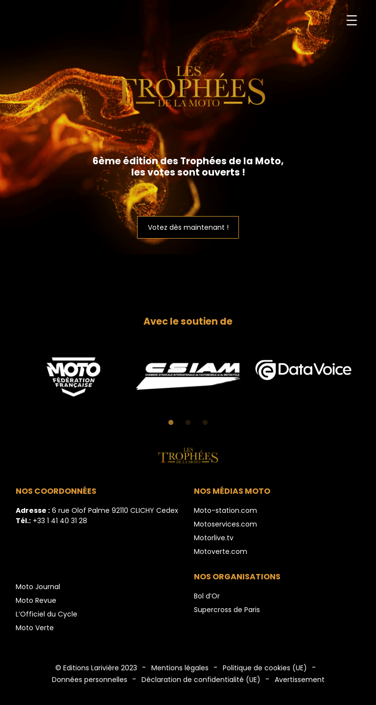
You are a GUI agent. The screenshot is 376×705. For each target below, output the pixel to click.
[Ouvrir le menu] (351, 20)
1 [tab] (171, 423)
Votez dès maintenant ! (188, 227)
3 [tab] (205, 423)
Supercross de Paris (227, 610)
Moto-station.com (225, 510)
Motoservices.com (225, 524)
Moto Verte (35, 628)
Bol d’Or (207, 596)
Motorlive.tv (214, 538)
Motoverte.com (220, 551)
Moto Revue (36, 600)
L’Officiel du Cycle (46, 614)
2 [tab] (188, 423)
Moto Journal (38, 587)
